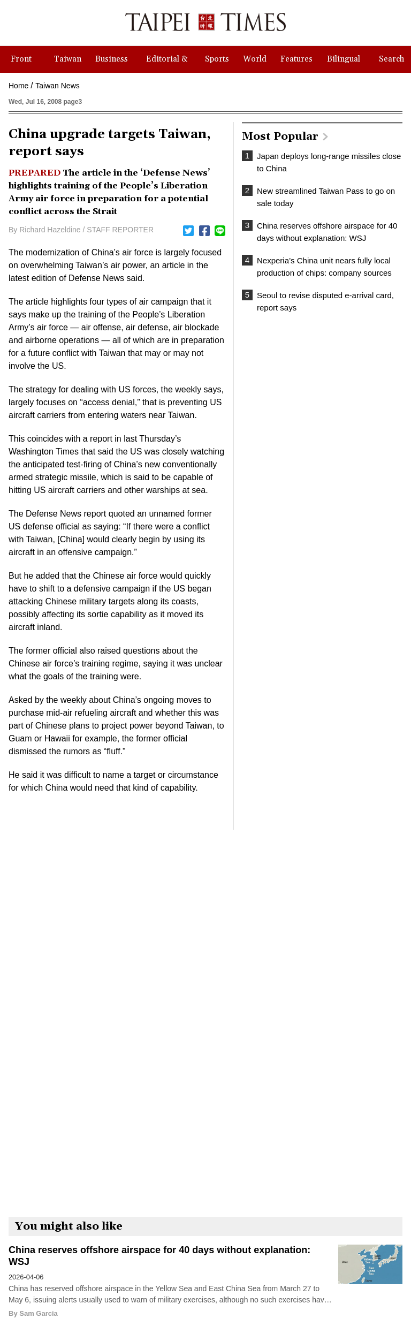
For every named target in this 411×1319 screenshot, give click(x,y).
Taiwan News (57, 85)
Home (18, 85)
